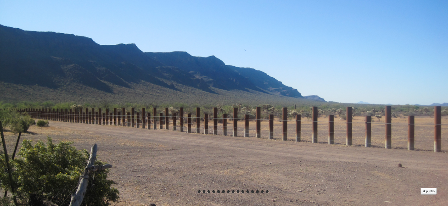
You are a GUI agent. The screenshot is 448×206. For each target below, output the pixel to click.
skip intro (429, 191)
